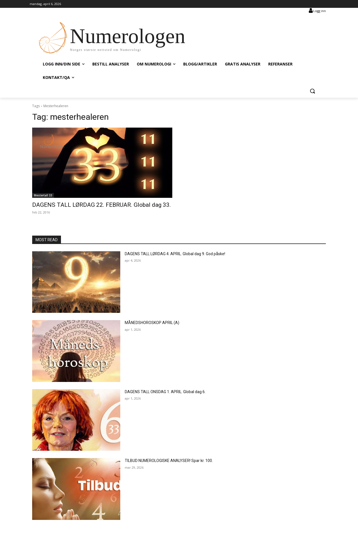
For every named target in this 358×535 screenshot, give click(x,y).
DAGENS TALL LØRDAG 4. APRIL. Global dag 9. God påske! (175, 254)
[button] (312, 91)
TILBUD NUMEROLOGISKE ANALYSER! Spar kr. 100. (169, 460)
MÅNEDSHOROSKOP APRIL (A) (152, 322)
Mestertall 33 (43, 195)
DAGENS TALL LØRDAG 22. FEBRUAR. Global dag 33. (101, 204)
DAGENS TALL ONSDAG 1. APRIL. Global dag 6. (165, 391)
